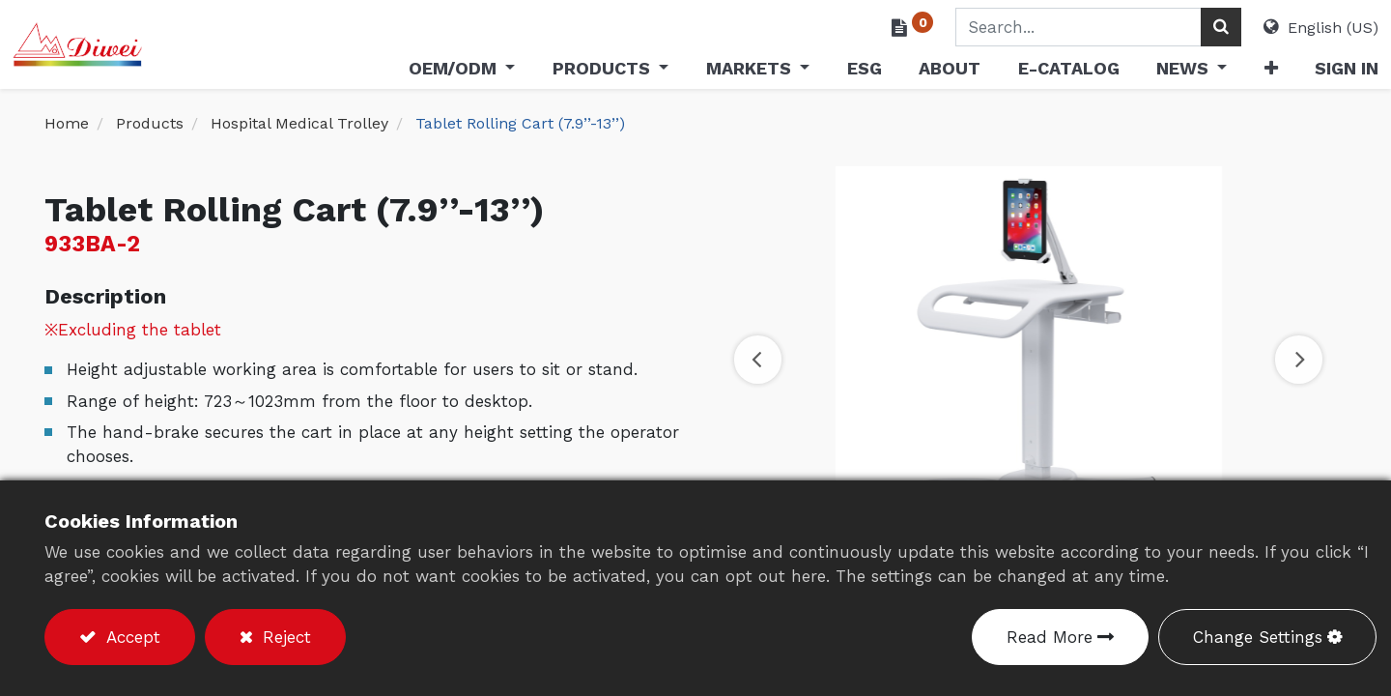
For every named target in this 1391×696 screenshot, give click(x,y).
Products (150, 123)
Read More (1050, 637)
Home (66, 123)
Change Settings (1257, 637)
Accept (130, 637)
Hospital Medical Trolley (299, 123)
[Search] (1189, 27)
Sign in (1315, 68)
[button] (1238, 72)
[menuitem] (831, 72)
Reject (284, 637)
